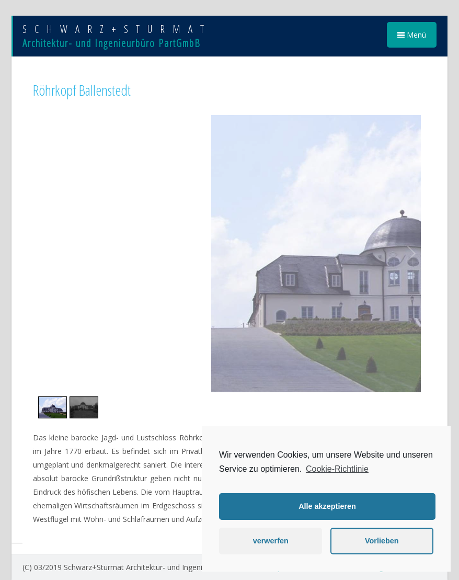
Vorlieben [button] (382, 541)
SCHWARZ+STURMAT (117, 29)
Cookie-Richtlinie (337, 468)
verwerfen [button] (271, 541)
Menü (411, 35)
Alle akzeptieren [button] (327, 506)
